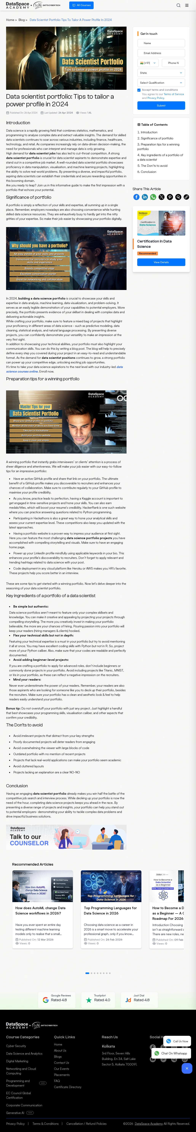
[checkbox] (138, 90)
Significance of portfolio (157, 138)
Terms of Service (174, 94)
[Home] (33, 5)
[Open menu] (187, 5)
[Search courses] (178, 5)
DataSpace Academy (149, 1124)
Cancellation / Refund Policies (86, 1124)
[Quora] (174, 1061)
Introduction (149, 132)
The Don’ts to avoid (154, 166)
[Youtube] (153, 1061)
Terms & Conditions (46, 1124)
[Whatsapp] (185, 1061)
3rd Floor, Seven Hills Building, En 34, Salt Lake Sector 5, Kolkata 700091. (119, 1058)
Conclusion (148, 172)
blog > (23, 20)
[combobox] (148, 63)
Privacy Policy (155, 97)
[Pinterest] (163, 1061)
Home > (11, 20)
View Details (161, 262)
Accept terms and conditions (160, 89)
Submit (161, 105)
